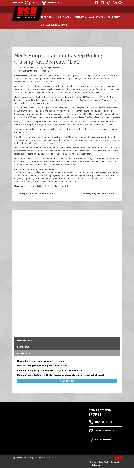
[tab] (67, 340)
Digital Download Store (54, 24)
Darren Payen (82, 110)
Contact (35, 2)
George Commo (51, 67)
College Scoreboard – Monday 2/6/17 (36, 193)
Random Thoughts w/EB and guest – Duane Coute (42, 365)
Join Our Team (54, 2)
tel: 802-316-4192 (103, 421)
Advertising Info (104, 439)
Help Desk (103, 461)
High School (63, 17)
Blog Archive (67, 381)
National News (25, 340)
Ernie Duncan (20, 107)
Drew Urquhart (86, 117)
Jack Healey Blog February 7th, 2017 (98, 193)
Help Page (18, 2)
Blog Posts (23, 353)
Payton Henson (105, 107)
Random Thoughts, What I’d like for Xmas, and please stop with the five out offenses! (60, 375)
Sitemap (96, 465)
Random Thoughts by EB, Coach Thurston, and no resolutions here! (51, 370)
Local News (23, 347)
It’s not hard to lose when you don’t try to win (40, 361)
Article (40, 186)
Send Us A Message (104, 430)
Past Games (114, 17)
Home (93, 461)
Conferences (97, 17)
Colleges (80, 17)
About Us (47, 17)
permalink (63, 186)
